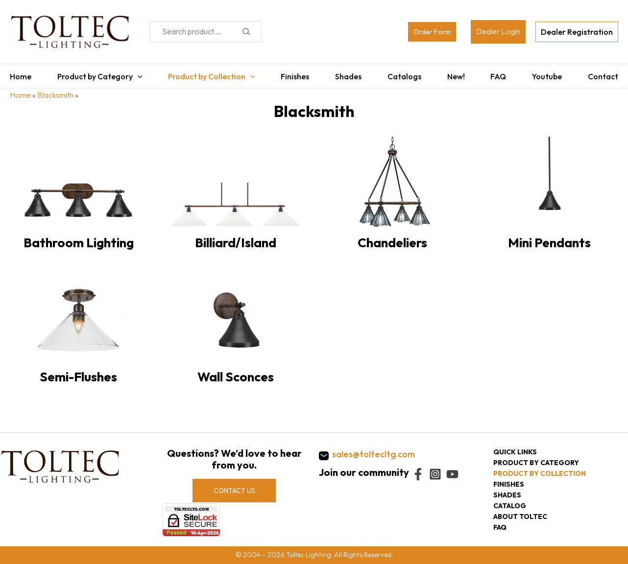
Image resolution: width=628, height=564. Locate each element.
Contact (603, 76)
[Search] (246, 32)
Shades (348, 76)
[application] (138, 76)
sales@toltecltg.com (373, 454)
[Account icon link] (498, 32)
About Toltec (520, 516)
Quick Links (515, 451)
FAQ (498, 76)
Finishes (295, 76)
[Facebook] (418, 474)
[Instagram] (435, 474)
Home (20, 76)
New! (456, 76)
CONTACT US (234, 490)
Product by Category (100, 76)
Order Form (432, 31)
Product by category (536, 462)
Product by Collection (211, 76)
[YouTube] (452, 474)
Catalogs (404, 76)
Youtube (547, 76)
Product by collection (539, 473)
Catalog (509, 505)
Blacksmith (55, 95)
